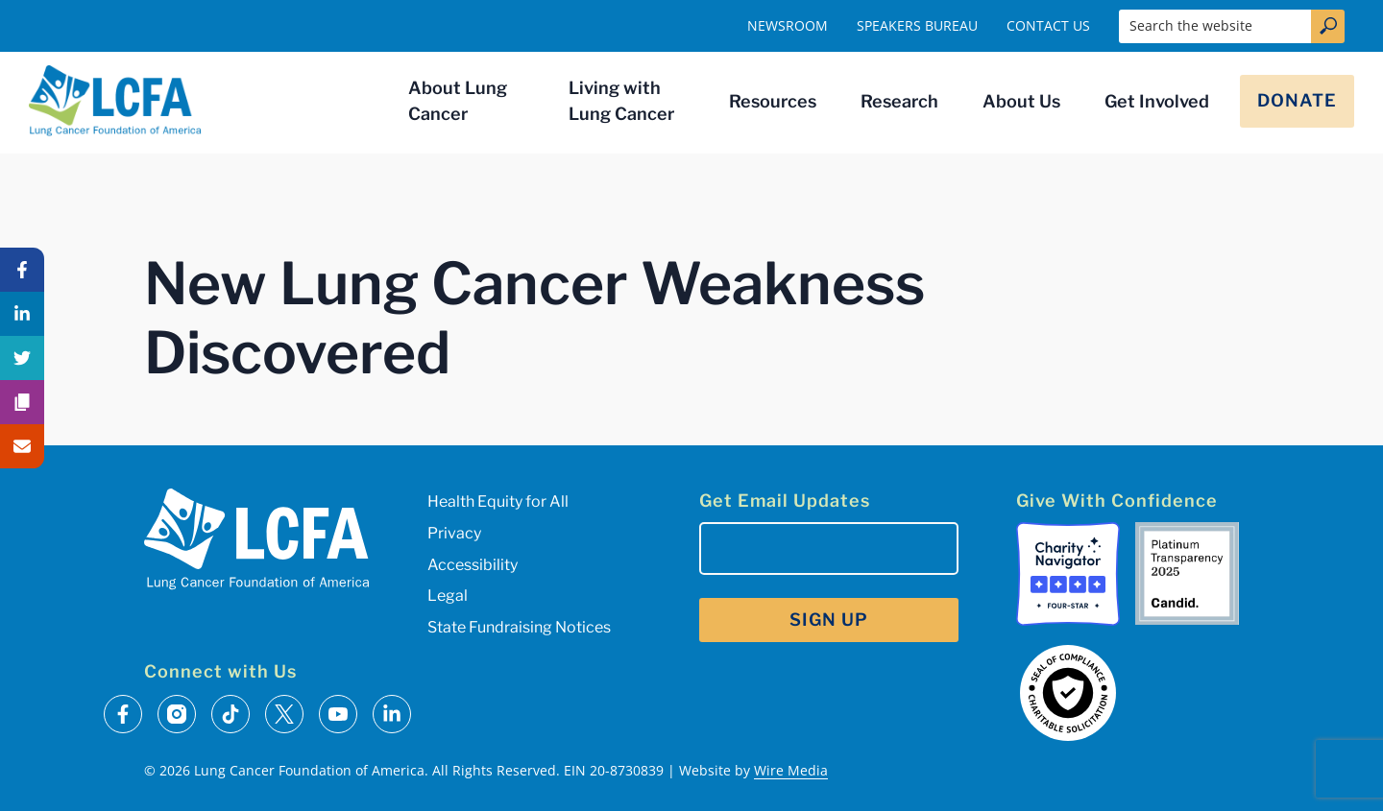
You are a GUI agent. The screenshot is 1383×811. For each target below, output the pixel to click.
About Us (1021, 101)
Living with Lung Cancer (621, 101)
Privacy (454, 533)
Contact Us (1048, 25)
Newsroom (787, 25)
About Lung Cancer (457, 101)
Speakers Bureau (917, 25)
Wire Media (791, 770)
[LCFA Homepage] (115, 101)
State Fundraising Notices (519, 627)
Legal (447, 595)
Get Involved (1156, 101)
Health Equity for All (498, 501)
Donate (1297, 100)
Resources (772, 101)
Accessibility (472, 565)
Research (899, 101)
